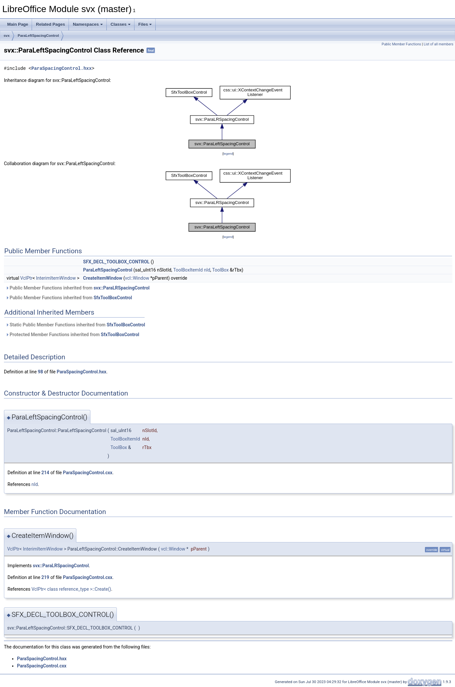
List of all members (438, 44)
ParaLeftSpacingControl (38, 36)
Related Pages (50, 24)
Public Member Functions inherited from (77, 287)
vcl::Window (137, 278)
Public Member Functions (401, 44)
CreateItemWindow (102, 278)
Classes (121, 24)
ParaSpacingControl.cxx (87, 472)
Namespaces (88, 24)
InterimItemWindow (56, 278)
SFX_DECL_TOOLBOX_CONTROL (116, 261)
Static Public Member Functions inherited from (75, 324)
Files (145, 24)
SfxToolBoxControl (113, 297)
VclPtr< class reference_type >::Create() (71, 589)
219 (45, 577)
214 (45, 472)
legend (228, 153)
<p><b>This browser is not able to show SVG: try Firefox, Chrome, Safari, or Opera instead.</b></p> (228, 117)
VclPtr (26, 278)
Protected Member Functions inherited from (72, 334)
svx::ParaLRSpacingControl (122, 287)
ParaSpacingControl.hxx (61, 68)
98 (40, 371)
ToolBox (220, 270)
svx (6, 36)
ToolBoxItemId (188, 270)
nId (207, 270)
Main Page (17, 24)
